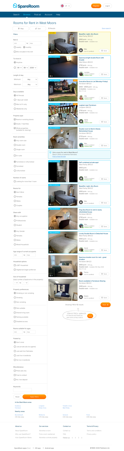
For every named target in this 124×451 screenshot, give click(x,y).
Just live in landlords (23, 355)
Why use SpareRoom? (23, 434)
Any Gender (20, 231)
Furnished (19, 166)
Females (19, 197)
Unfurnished (20, 171)
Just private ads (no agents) (26, 347)
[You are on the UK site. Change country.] (65, 5)
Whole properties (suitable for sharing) (23, 129)
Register (96, 6)
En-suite (19, 156)
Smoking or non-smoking (25, 293)
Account (48, 14)
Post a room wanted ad (47, 434)
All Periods (20, 95)
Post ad (37, 14)
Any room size (21, 140)
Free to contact (21, 375)
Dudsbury (18, 406)
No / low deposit (21, 380)
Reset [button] (17, 397)
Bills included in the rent (24, 52)
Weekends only (21, 109)
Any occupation (21, 216)
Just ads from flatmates (24, 351)
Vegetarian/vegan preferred (26, 270)
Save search (106, 28)
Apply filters (34, 397)
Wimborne (42, 415)
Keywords (16, 387)
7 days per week (22, 100)
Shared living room (22, 313)
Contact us (66, 431)
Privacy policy (91, 434)
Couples (19, 205)
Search (16, 14)
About (21, 431)
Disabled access (22, 321)
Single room (20, 149)
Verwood (65, 415)
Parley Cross (42, 408)
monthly (28, 47)
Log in (107, 6)
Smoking (19, 298)
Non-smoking (21, 302)
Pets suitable (20, 308)
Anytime (19, 62)
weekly (18, 47)
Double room (20, 145)
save (90, 316)
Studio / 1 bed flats (22, 124)
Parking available (22, 317)
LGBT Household (22, 265)
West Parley (66, 408)
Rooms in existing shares (25, 119)
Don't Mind (20, 192)
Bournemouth (19, 415)
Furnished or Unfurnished (25, 162)
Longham (41, 406)
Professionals (21, 221)
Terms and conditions (94, 431)
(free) (22, 448)
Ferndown (18, 408)
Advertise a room (45, 431)
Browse (26, 14)
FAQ (64, 434)
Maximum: (17, 84)
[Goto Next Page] (106, 304)
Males (18, 201)
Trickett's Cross (67, 406)
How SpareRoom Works (23, 437)
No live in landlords (23, 360)
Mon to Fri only (21, 104)
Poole (88, 415)
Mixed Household (22, 244)
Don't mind (20, 342)
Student (19, 225)
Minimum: (17, 79)
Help (58, 14)
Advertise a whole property (48, 437)
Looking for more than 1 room (26, 181)
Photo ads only (21, 371)
